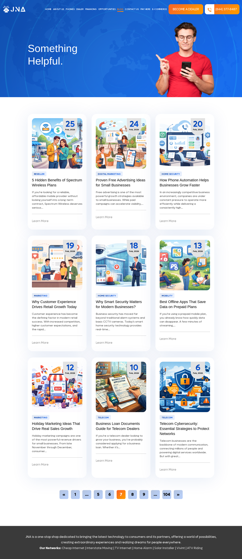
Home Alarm (143, 548)
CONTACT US (132, 9)
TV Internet (123, 548)
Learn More (40, 221)
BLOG (120, 9)
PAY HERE (145, 9)
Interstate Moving (100, 548)
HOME (48, 9)
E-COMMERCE (159, 9)
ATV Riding (195, 548)
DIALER (80, 9)
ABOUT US (58, 9)
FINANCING (91, 9)
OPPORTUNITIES (107, 9)
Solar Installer (164, 548)
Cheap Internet (73, 548)
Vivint (181, 548)
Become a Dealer (186, 9)
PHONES (70, 9)
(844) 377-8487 (221, 9)
